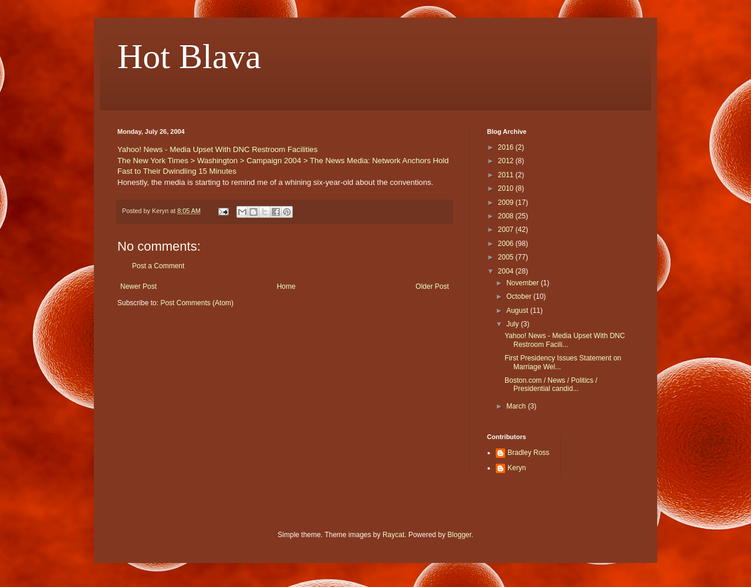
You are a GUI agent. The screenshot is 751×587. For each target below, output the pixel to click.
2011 (507, 175)
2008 (507, 216)
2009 (507, 202)
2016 (507, 147)
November (523, 283)
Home (286, 286)
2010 (507, 188)
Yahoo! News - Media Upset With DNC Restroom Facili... (565, 340)
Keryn (517, 468)
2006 (507, 243)
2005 (507, 257)
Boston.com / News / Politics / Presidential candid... (551, 384)
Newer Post (138, 286)
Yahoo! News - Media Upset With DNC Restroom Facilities (217, 149)
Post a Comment (158, 266)
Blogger (460, 535)
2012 (507, 161)
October (519, 296)
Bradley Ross (528, 452)
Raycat (393, 535)
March (517, 406)
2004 (507, 271)
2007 (507, 229)
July (513, 324)
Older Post (432, 286)
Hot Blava (189, 56)
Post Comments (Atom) (197, 303)
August (518, 310)
